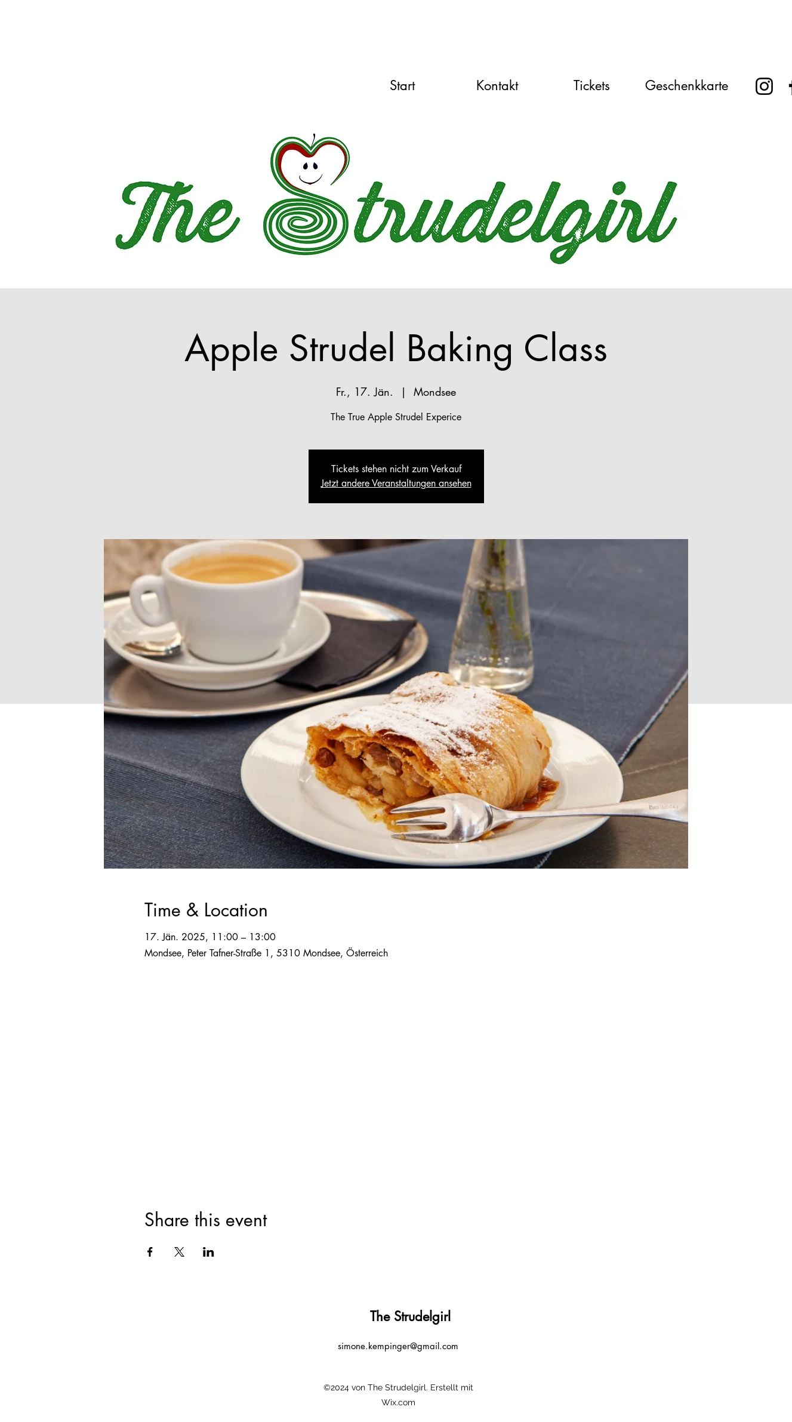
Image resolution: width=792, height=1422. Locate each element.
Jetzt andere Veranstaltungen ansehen (396, 483)
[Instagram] (764, 86)
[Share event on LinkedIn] (208, 1252)
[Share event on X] (179, 1252)
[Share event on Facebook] (150, 1252)
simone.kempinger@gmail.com (398, 1346)
